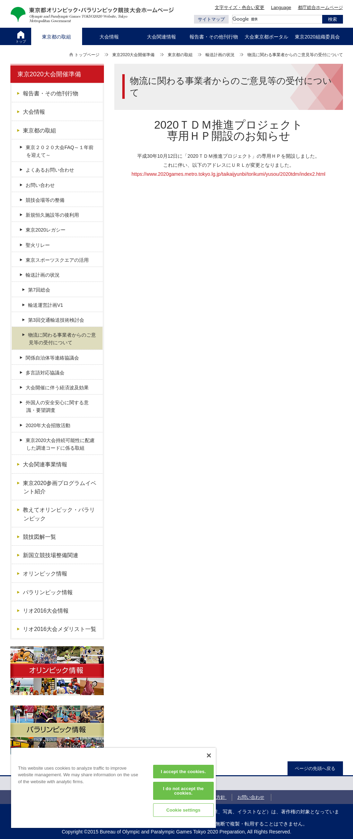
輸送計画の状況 (220, 54)
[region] (113, 788)
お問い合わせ (250, 797)
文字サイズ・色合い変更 (239, 7)
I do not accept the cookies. (183, 791)
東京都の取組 (180, 54)
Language (281, 7)
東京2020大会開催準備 (133, 54)
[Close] (209, 755)
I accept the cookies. (183, 771)
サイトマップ (211, 19)
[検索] (277, 19)
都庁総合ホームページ (320, 7)
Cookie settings (183, 810)
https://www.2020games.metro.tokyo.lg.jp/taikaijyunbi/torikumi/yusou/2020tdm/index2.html (229, 174)
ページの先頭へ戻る (315, 768)
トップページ (86, 54)
